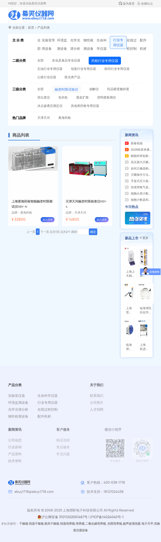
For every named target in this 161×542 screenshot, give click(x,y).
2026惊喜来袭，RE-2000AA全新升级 (138, 149)
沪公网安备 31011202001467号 (62, 517)
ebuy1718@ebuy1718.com (34, 491)
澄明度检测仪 (106, 97)
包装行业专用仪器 (83, 69)
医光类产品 (72, 77)
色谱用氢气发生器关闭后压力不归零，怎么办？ (138, 187)
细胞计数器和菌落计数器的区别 (138, 200)
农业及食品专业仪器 (66, 60)
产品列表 (43, 27)
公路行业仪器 (46, 77)
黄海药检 (64, 117)
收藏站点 (145, 3)
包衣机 (63, 97)
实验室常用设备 (48, 44)
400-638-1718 (114, 482)
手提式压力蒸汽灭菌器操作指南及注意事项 (138, 181)
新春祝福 (134, 143)
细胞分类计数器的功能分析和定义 (138, 193)
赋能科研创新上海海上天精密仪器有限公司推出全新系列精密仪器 (138, 156)
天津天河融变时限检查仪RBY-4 (86, 204)
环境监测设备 (62, 44)
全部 (39, 44)
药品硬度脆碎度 (118, 89)
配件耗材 (143, 44)
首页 (31, 27)
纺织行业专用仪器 (117, 69)
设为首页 (127, 3)
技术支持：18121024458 (105, 491)
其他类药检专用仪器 (85, 106)
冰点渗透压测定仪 (49, 106)
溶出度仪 (43, 97)
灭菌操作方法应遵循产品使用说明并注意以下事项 (138, 175)
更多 (143, 238)
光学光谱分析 (75, 44)
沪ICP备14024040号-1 (107, 517)
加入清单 (48, 219)
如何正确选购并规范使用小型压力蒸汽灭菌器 (138, 168)
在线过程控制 (132, 44)
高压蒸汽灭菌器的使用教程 (138, 162)
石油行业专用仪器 (49, 69)
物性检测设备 (88, 44)
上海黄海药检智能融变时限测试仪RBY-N (32, 204)
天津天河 (43, 117)
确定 (93, 232)
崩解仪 (94, 89)
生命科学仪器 (102, 44)
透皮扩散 (82, 97)
